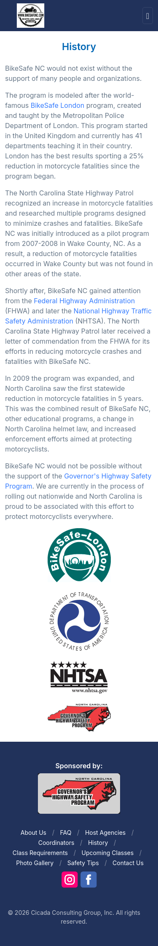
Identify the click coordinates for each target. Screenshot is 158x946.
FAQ (66, 832)
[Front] (30, 15)
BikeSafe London (58, 105)
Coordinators (56, 842)
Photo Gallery (35, 862)
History (98, 842)
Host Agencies (105, 832)
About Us (33, 832)
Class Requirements (40, 852)
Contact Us (128, 862)
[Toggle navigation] (147, 15)
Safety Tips (83, 862)
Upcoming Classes (107, 852)
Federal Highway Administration (84, 301)
